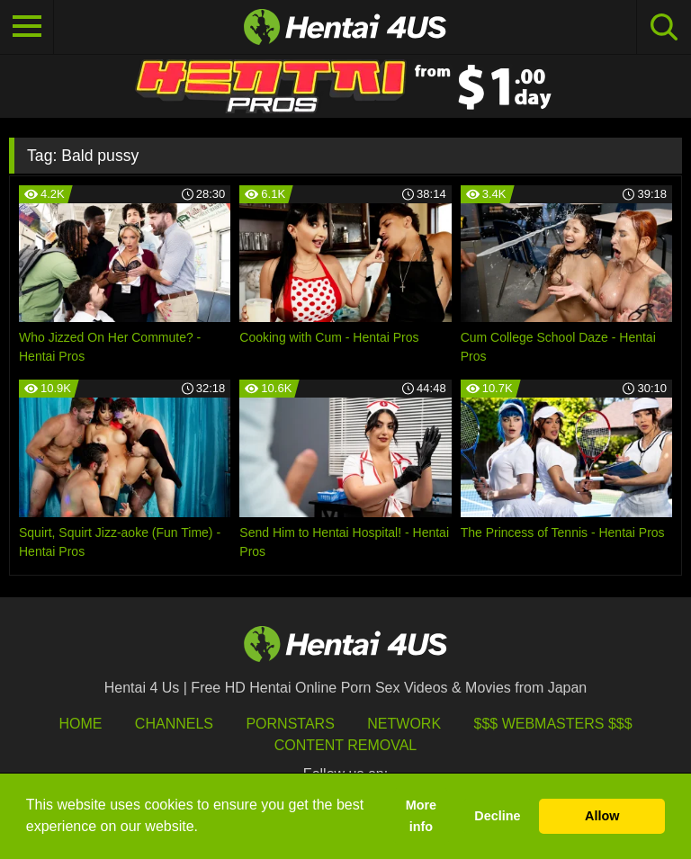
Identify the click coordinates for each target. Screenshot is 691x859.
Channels (174, 723)
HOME (80, 723)
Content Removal (345, 745)
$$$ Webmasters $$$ (553, 723)
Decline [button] (497, 816)
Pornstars (290, 723)
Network (404, 723)
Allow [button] (602, 816)
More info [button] (421, 816)
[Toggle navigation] (27, 27)
